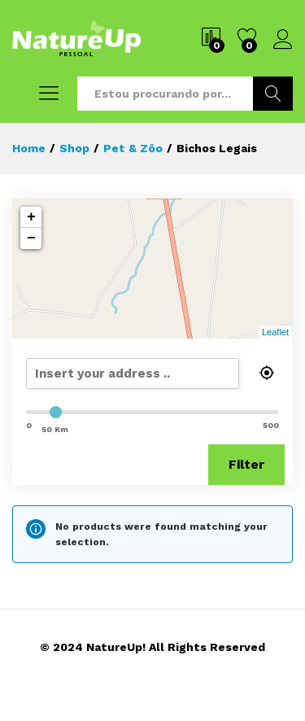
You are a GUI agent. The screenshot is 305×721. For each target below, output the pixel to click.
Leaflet (275, 332)
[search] (151, 373)
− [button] (31, 238)
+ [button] (31, 217)
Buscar (273, 93)
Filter (246, 464)
